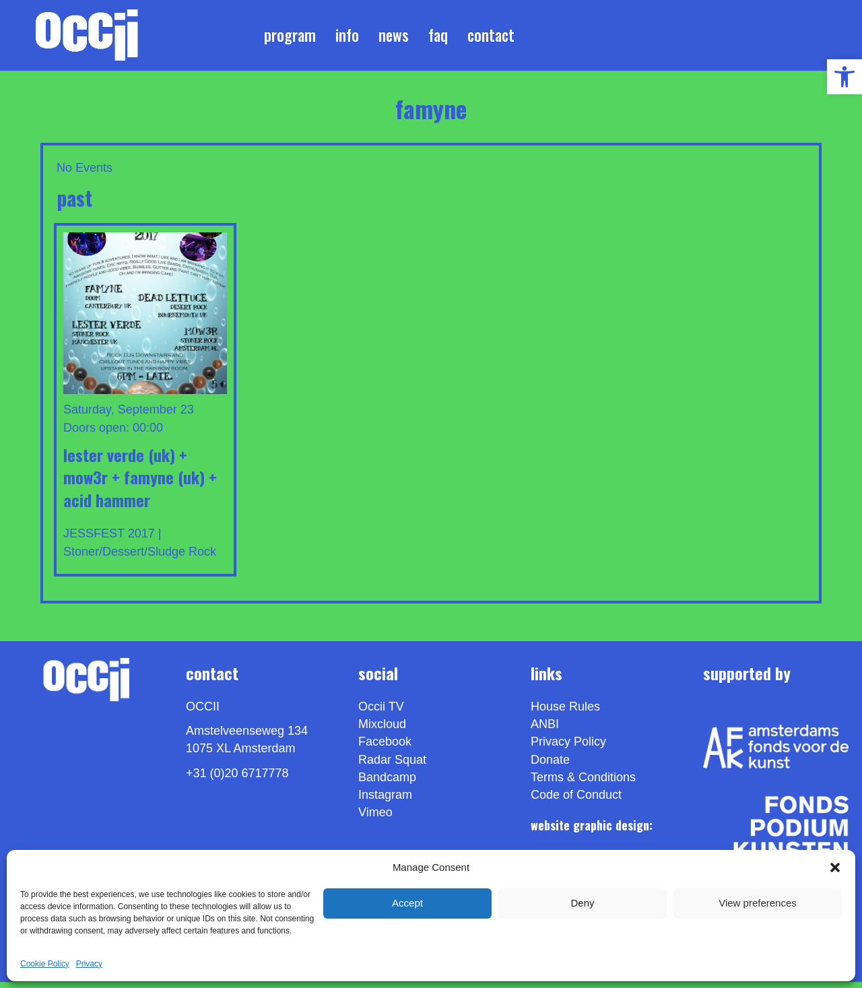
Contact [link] (491, 37)
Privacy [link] (89, 963)
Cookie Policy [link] (44, 963)
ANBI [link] (545, 730)
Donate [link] (550, 765)
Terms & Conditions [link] (583, 782)
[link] (844, 76)
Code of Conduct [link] (576, 801)
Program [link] (290, 37)
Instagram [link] (385, 801)
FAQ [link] (438, 37)
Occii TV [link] (381, 712)
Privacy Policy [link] (568, 747)
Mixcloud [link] (382, 730)
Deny (582, 903)
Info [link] (347, 37)
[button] (835, 867)
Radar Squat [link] (392, 765)
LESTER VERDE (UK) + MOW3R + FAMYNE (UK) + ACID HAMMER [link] (140, 482)
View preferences (758, 903)
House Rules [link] (565, 712)
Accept (407, 903)
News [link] (393, 37)
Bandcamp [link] (387, 782)
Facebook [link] (384, 747)
